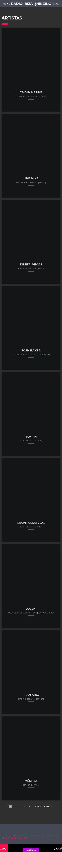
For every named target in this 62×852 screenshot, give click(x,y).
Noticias (19, 836)
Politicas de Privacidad (15, 838)
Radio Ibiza (8, 836)
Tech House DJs (52, 836)
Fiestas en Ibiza (34, 836)
